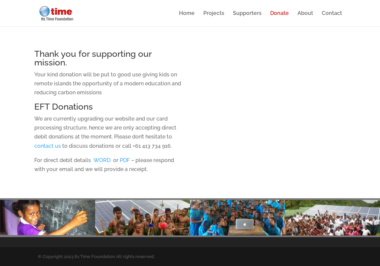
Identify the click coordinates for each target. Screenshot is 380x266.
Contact (332, 13)
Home (187, 13)
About (305, 13)
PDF (125, 160)
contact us (47, 146)
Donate (279, 13)
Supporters (247, 13)
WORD (102, 160)
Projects (213, 13)
